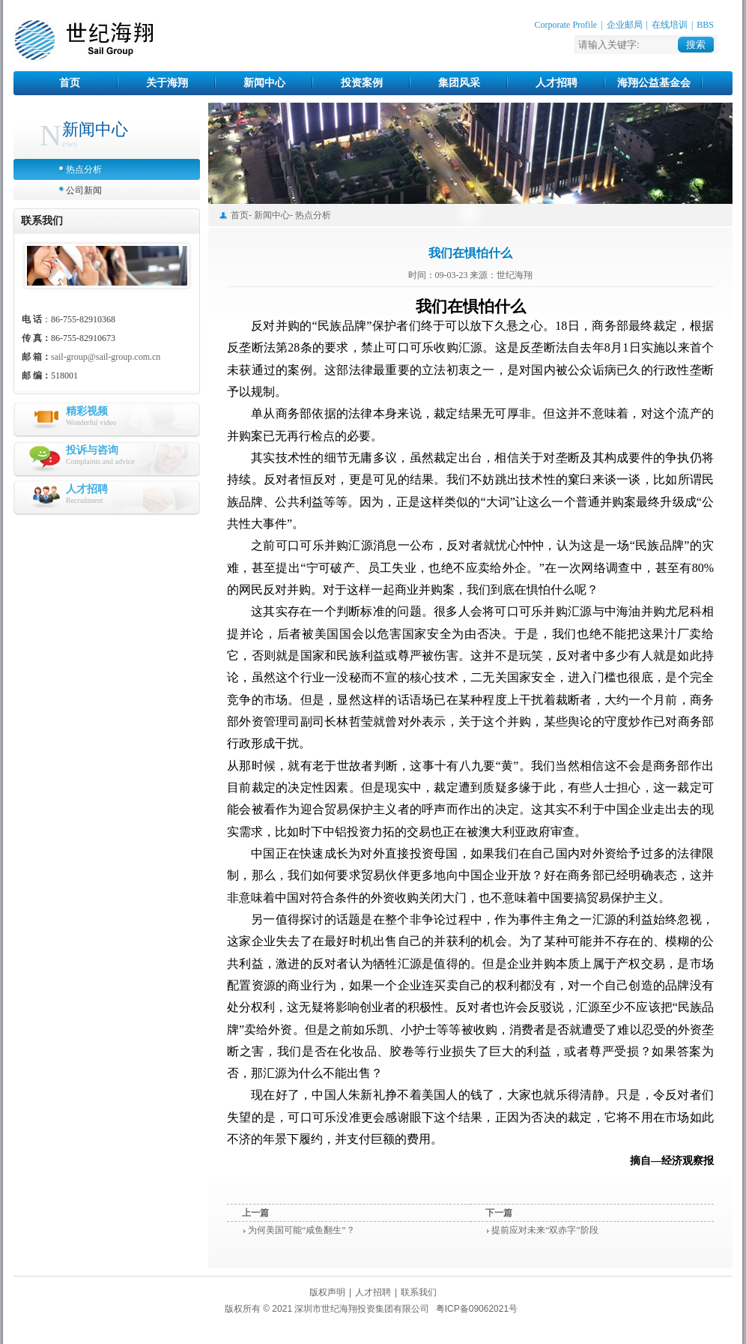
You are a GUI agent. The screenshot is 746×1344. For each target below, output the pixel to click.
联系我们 (419, 1292)
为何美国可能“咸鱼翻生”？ (301, 1230)
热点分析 (84, 169)
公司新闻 (84, 190)
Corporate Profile (565, 24)
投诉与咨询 (92, 450)
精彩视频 (87, 411)
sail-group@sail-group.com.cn (105, 357)
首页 (69, 82)
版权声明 (327, 1292)
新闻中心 (264, 82)
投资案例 (362, 82)
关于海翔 (167, 82)
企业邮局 (625, 24)
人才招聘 (556, 82)
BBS (705, 24)
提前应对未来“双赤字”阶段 (544, 1230)
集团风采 (459, 82)
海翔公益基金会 (654, 82)
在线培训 (670, 24)
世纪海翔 (83, 40)
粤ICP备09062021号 (477, 1309)
